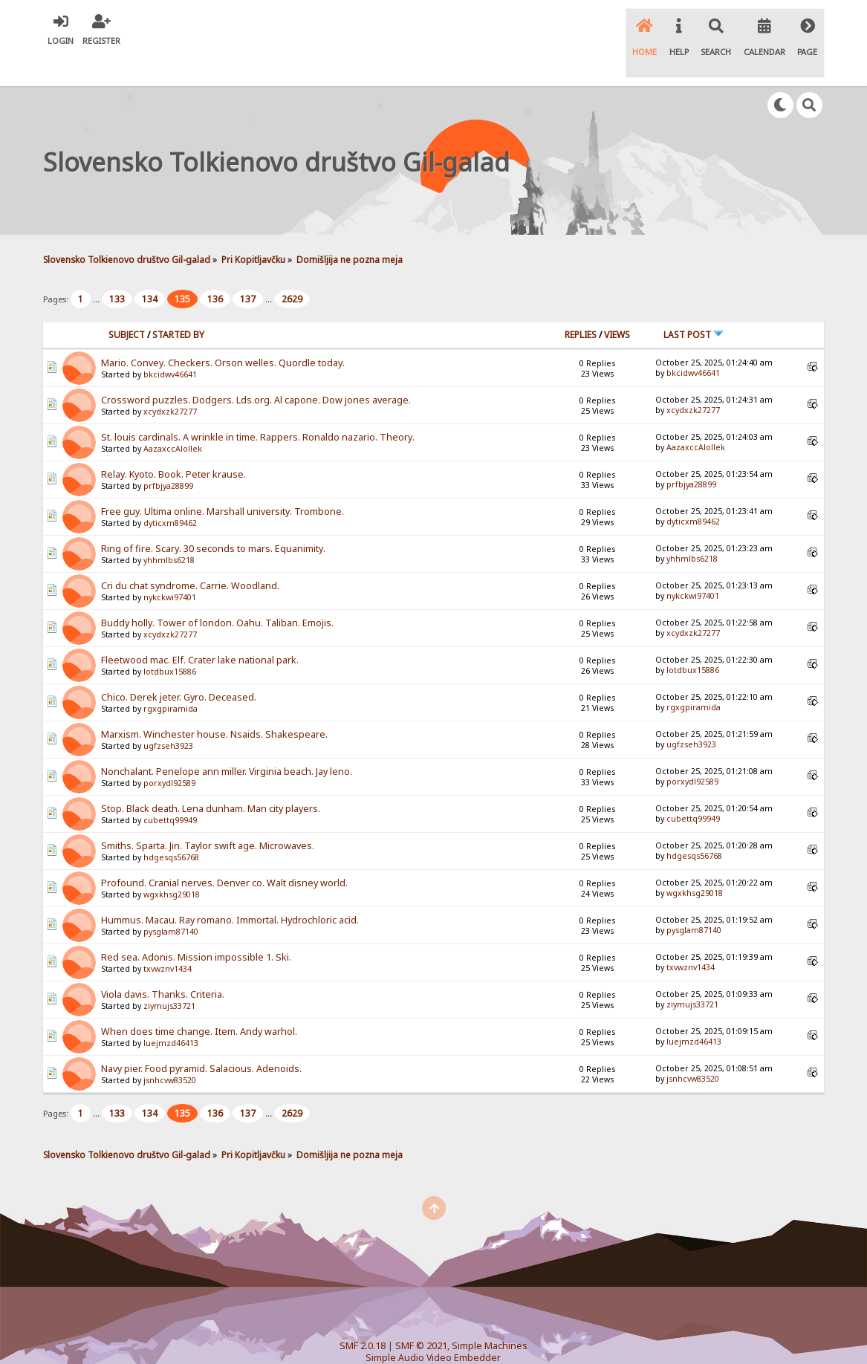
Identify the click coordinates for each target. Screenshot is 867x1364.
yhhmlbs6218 (169, 529)
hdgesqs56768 (171, 826)
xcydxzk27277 (170, 380)
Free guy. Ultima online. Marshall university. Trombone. (222, 480)
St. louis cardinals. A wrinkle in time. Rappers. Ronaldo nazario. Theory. (258, 406)
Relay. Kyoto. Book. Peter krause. (173, 443)
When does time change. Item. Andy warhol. (199, 1000)
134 (150, 268)
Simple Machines (489, 1315)
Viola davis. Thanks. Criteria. (162, 963)
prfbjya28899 (168, 454)
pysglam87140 (170, 900)
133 (117, 268)
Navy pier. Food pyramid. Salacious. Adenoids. (201, 1037)
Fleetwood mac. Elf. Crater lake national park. (200, 629)
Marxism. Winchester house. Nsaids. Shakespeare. (214, 703)
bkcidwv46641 (170, 343)
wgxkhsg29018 (171, 863)
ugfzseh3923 (168, 714)
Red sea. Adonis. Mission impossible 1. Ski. (196, 926)
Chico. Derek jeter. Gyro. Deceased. (178, 666)
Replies (581, 303)
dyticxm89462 (170, 492)
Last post (693, 303)
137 (248, 268)
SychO (478, 1339)
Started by (178, 303)
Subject (126, 303)
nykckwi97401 (169, 566)
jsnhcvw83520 (169, 1049)
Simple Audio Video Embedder (433, 1327)
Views (617, 303)
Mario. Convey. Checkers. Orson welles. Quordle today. (223, 331)
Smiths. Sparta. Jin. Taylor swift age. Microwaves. (207, 814)
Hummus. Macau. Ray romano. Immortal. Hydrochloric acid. (230, 889)
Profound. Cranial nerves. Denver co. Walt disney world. (224, 851)
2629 (292, 268)
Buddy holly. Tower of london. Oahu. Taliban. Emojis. (217, 591)
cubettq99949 (170, 789)
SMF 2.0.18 (363, 1315)
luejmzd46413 (170, 1012)
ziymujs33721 (169, 975)
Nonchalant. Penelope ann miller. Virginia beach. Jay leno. (226, 740)
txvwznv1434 (167, 937)
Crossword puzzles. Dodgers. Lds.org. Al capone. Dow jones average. (256, 369)
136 (215, 268)
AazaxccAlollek (172, 417)
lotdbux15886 (169, 640)
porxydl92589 (169, 752)
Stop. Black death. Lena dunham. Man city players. (210, 777)
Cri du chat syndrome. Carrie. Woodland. (190, 554)
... (97, 268)
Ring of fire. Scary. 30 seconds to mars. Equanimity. (213, 517)
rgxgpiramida (170, 677)
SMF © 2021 (421, 1315)
